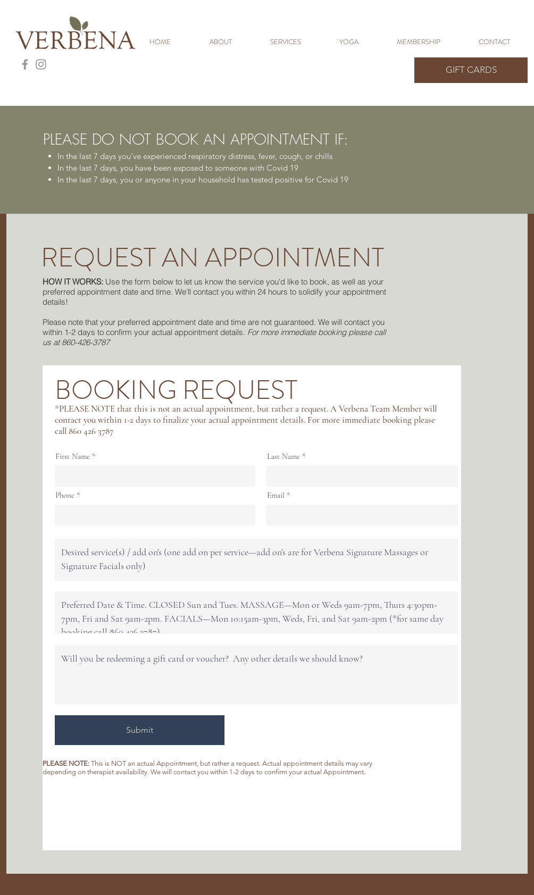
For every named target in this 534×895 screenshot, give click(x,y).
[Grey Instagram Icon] (41, 64)
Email (276, 495)
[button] (296, 42)
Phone (64, 495)
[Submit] (139, 730)
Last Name (283, 457)
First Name (72, 457)
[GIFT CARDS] (471, 70)
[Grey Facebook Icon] (25, 64)
